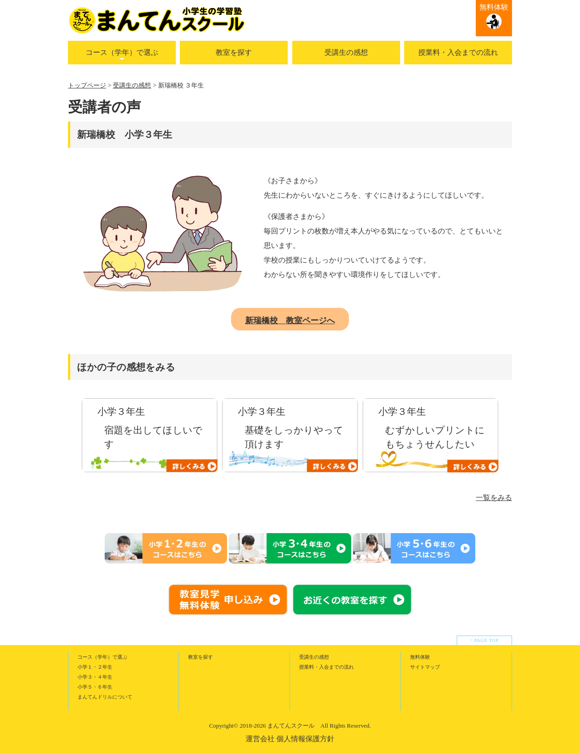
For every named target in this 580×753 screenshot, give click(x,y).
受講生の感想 (346, 52)
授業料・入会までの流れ (458, 52)
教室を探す (234, 52)
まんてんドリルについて (104, 697)
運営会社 (260, 739)
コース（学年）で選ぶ (122, 52)
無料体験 (493, 7)
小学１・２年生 (94, 667)
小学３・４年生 (94, 677)
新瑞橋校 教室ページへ (290, 320)
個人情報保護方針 (305, 739)
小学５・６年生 (94, 687)
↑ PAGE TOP (484, 640)
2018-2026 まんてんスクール (277, 725)
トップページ (87, 85)
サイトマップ (425, 667)
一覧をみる (494, 497)
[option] (150, 435)
